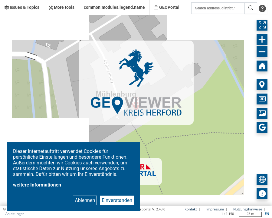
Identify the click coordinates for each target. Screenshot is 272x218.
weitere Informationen (37, 185)
